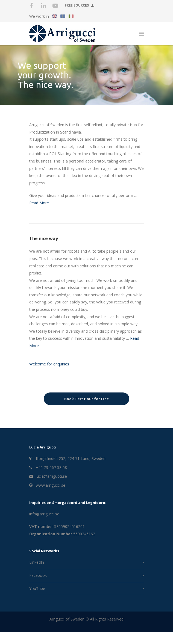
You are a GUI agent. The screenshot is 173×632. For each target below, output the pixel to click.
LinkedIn (36, 562)
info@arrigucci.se (44, 513)
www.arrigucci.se (50, 485)
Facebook (38, 575)
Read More (39, 202)
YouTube (37, 588)
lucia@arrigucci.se (51, 476)
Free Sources (79, 5)
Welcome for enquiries (49, 364)
